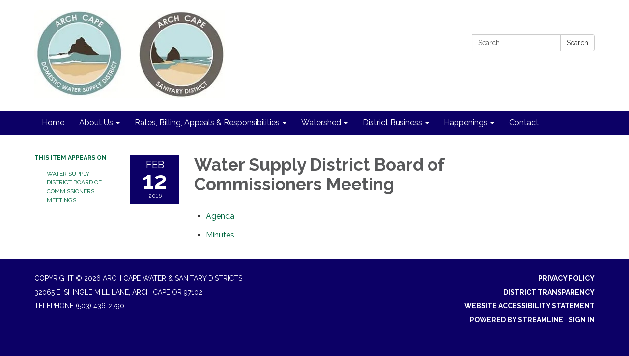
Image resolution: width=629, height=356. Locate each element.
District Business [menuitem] (392, 122)
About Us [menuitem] (96, 122)
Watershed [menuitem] (321, 122)
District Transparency (549, 292)
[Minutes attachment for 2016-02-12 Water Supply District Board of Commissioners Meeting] (220, 234)
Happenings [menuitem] (465, 122)
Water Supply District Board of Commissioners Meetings (74, 187)
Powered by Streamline (516, 320)
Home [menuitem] (53, 122)
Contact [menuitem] (524, 122)
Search (577, 43)
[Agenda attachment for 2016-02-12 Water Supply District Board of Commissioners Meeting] (220, 216)
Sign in (582, 320)
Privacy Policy (566, 278)
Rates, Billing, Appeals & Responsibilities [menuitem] (207, 122)
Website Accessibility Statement (529, 306)
